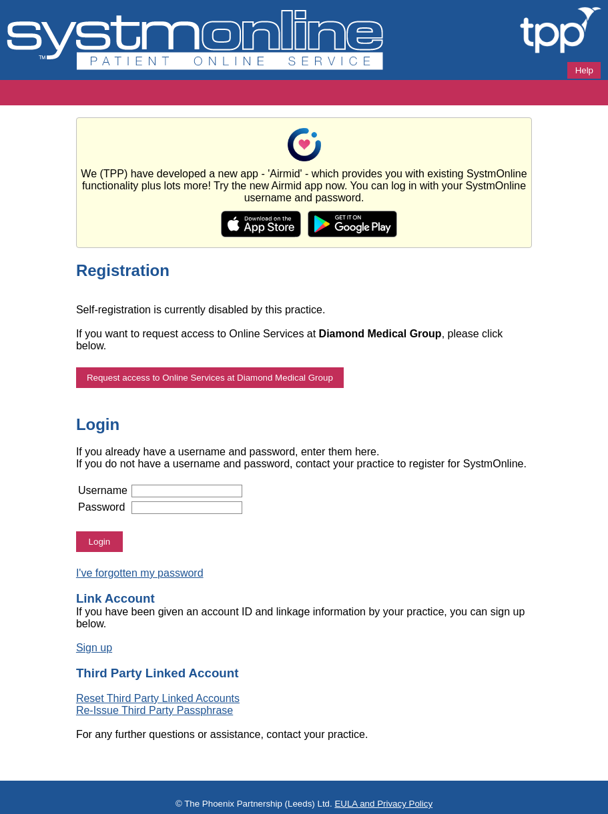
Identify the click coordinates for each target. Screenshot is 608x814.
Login (100, 542)
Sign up (94, 647)
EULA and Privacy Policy (383, 804)
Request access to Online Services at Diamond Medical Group (210, 378)
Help (584, 70)
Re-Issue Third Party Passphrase (154, 710)
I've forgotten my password (140, 573)
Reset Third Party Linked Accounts (158, 698)
